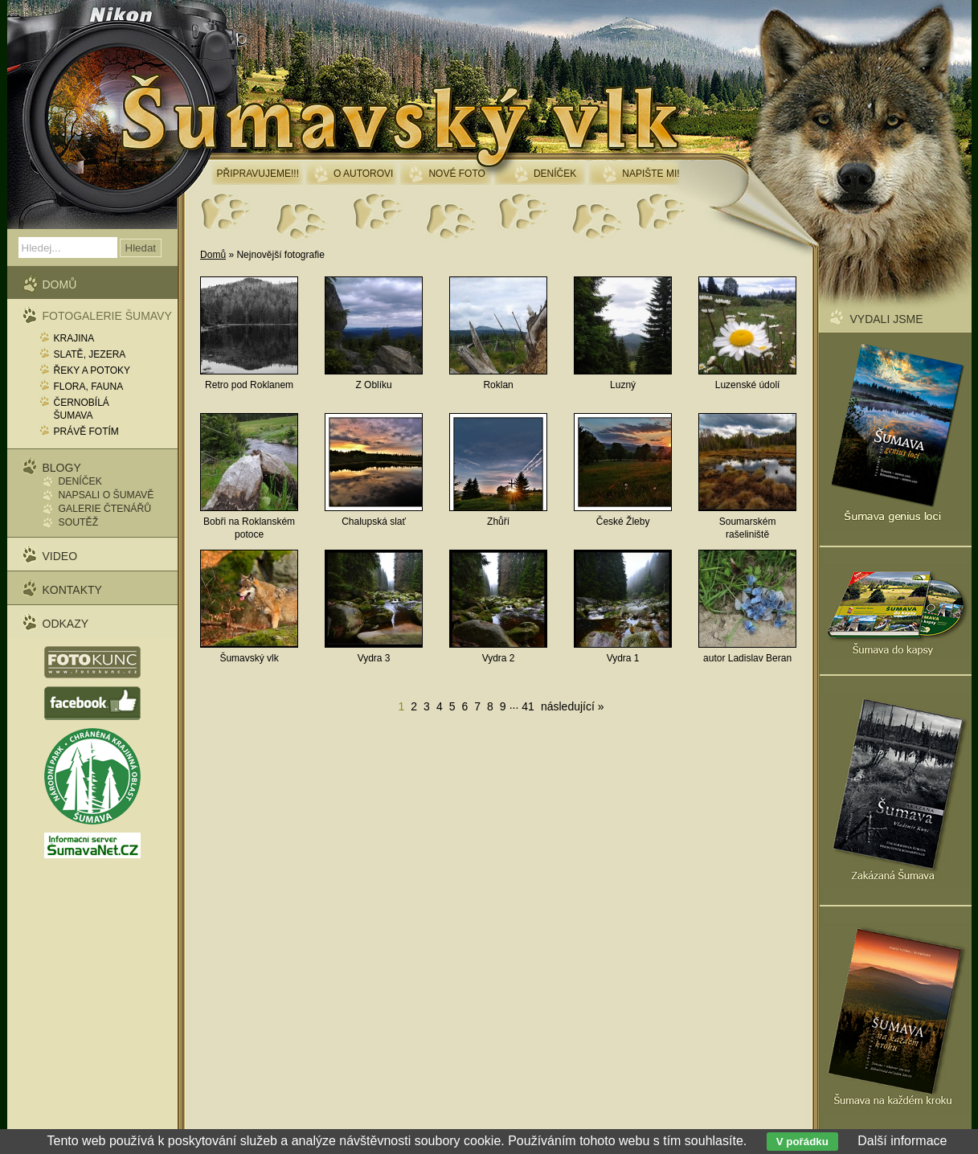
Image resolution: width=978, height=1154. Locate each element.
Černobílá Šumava (81, 409)
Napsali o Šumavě (106, 495)
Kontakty (72, 589)
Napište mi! (650, 173)
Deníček (80, 481)
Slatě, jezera (90, 354)
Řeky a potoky (92, 370)
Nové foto (456, 173)
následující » (572, 706)
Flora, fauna (89, 386)
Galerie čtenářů (105, 508)
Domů (213, 254)
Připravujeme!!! (258, 173)
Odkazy (66, 623)
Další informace (902, 1141)
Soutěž (79, 522)
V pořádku (802, 1142)
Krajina (74, 338)
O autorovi (363, 173)
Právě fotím (86, 431)
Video (60, 556)
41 (528, 706)
